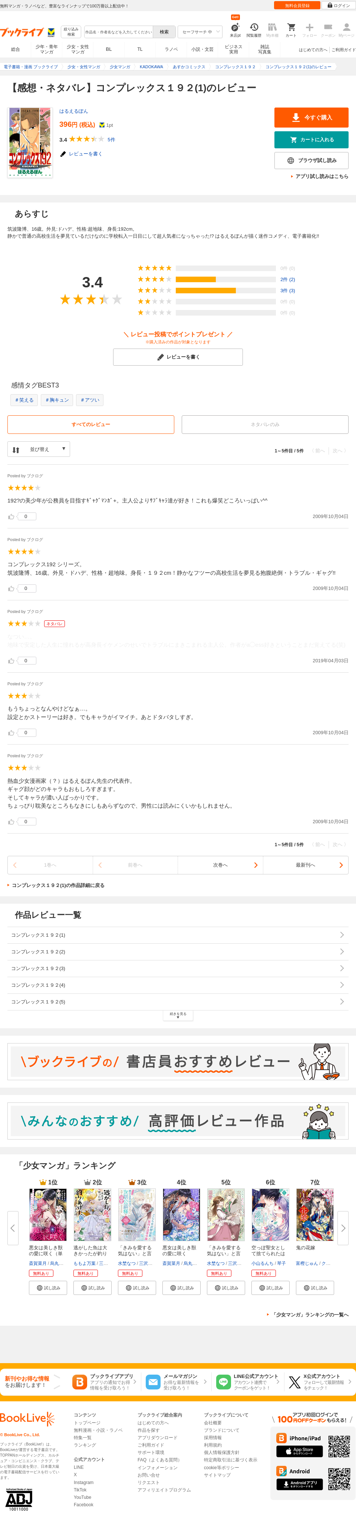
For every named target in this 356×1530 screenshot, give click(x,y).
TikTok (80, 1490)
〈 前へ (317, 451)
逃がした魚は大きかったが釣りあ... (90, 1253)
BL (109, 49)
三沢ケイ (148, 1263)
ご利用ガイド (344, 49)
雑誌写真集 (264, 49)
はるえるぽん (73, 111)
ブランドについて (222, 1430)
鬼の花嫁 (305, 1247)
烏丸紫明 (59, 1263)
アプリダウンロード (158, 1437)
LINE (79, 1467)
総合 (15, 49)
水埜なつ (127, 1263)
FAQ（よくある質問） (160, 1460)
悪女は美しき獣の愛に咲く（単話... (46, 1253)
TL (139, 49)
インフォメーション (158, 1467)
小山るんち (262, 1263)
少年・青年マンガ (47, 49)
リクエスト (149, 1482)
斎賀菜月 (38, 1263)
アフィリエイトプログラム (164, 1490)
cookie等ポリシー (221, 1467)
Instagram (83, 1482)
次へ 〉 (341, 451)
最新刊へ (305, 865)
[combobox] (118, 32)
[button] (48, 1288)
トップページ (87, 1422)
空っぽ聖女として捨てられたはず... (268, 1253)
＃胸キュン (57, 400)
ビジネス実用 (234, 49)
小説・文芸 (202, 49)
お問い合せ (149, 1475)
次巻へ (220, 865)
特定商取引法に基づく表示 (230, 1460)
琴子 (281, 1263)
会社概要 (213, 1422)
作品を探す (149, 1430)
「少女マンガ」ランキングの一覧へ (310, 1315)
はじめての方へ (313, 49)
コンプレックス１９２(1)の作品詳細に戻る (58, 885)
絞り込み (71, 32)
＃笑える (24, 400)
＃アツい (89, 400)
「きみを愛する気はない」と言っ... (135, 1253)
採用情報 (213, 1437)
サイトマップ (217, 1475)
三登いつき (110, 1263)
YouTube (82, 1497)
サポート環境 (151, 1452)
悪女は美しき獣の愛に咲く (179, 1250)
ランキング (85, 1445)
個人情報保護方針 (222, 1452)
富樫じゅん (307, 1263)
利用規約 (213, 1445)
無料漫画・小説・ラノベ (98, 1430)
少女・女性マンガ (78, 49)
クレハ (328, 1263)
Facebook (83, 1504)
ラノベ (171, 49)
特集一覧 (83, 1437)
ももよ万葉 (84, 1263)
